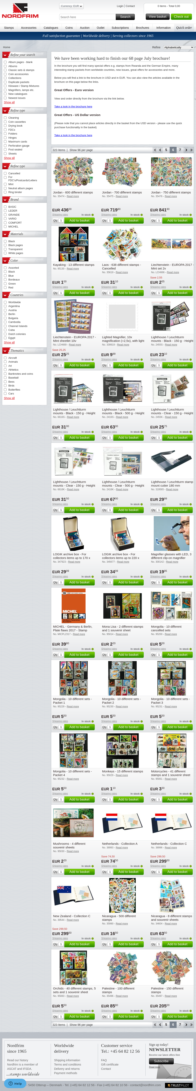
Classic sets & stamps (21, 70)
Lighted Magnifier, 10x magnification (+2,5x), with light (123, 338)
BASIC (12, 206)
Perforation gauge (18, 145)
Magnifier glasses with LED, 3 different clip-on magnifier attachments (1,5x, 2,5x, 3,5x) (171, 557)
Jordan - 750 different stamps (171, 192)
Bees (11, 381)
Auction (85, 27)
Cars (11, 393)
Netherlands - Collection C (169, 843)
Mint (10, 184)
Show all (9, 102)
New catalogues (17, 93)
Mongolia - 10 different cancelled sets (166, 628)
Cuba (11, 329)
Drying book (15, 125)
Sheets (12, 153)
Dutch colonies (17, 334)
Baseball (13, 377)
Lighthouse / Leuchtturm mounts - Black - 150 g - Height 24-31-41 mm (172, 340)
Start (154, 150)
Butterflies (14, 389)
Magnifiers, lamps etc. (21, 90)
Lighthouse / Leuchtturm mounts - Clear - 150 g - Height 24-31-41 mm (172, 413)
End (191, 150)
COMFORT (15, 222)
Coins (69, 27)
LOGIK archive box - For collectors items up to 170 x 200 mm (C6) (71, 557)
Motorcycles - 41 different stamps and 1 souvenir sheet (170, 773)
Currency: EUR (71, 6)
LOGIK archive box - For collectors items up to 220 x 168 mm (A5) (120, 557)
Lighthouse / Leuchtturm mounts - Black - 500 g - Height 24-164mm (123, 413)
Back (160, 150)
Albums (12, 66)
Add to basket (81, 221)
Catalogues (51, 27)
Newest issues (17, 97)
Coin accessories (18, 74)
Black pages (15, 245)
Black (11, 241)
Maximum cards (17, 141)
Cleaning (13, 117)
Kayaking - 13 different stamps (73, 264)
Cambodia (14, 322)
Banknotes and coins (20, 373)
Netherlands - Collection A (119, 843)
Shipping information (67, 1060)
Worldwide (14, 302)
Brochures (142, 27)
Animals (13, 361)
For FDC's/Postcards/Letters (22, 179)
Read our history (17, 1060)
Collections (14, 78)
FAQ (104, 1060)
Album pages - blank (20, 62)
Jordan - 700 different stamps (122, 192)
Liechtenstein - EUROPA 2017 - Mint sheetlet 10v (74, 338)
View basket (158, 17)
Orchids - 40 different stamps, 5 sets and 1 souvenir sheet (74, 990)
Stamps (9, 27)
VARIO (12, 218)
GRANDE (14, 214)
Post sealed (15, 149)
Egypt (11, 337)
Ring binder (15, 192)
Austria (12, 310)
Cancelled (14, 173)
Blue (11, 275)
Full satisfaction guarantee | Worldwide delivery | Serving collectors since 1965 (97, 36)
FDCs (11, 129)
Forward (186, 150)
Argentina (14, 306)
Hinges (12, 137)
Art (10, 365)
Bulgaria (13, 318)
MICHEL (13, 226)
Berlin (11, 314)
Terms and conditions (67, 1064)
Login (120, 6)
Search (127, 17)
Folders (12, 133)
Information (163, 27)
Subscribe (163, 1061)
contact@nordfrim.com (145, 1085)
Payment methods (65, 1073)
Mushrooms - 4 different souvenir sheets (69, 845)
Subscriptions (120, 27)
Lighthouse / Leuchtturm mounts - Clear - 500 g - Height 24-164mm (123, 485)
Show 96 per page (81, 150)
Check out (182, 17)
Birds (11, 385)
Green (12, 283)
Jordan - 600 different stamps (73, 192)
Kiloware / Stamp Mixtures (23, 85)
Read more (154, 1067)
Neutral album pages (20, 188)
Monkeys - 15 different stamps (122, 771)
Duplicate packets (18, 82)
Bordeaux (14, 279)
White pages (15, 253)
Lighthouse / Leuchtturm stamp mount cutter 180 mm (172, 483)
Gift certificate (110, 1064)
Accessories (28, 27)
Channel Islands (17, 326)
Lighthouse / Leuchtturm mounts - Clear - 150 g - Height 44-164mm (74, 485)
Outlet (100, 27)
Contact (130, 6)
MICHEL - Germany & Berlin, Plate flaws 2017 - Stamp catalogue (72, 630)
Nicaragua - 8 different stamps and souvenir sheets (171, 917)
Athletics (13, 369)
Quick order (184, 27)
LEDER (12, 210)
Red (10, 287)
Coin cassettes (17, 121)
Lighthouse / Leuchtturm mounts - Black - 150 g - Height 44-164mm (74, 413)
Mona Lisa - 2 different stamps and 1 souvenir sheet (122, 628)
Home (6, 47)
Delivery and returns (67, 1068)
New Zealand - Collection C (71, 916)
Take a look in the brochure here (73, 106)
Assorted (13, 267)
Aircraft (12, 357)
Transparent (15, 249)
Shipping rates (60, 214)
